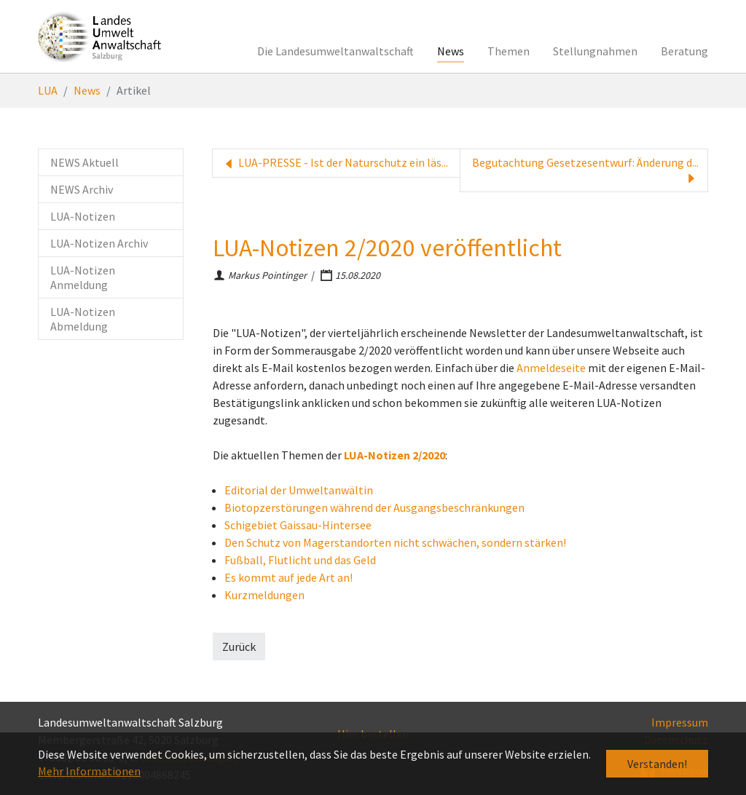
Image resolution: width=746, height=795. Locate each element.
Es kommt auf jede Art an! (288, 577)
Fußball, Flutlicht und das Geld (300, 560)
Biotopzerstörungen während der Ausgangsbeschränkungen (374, 507)
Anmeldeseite (551, 367)
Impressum (679, 722)
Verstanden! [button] (657, 763)
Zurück (239, 646)
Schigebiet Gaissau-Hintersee (298, 525)
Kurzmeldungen (264, 595)
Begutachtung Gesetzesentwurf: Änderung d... (585, 170)
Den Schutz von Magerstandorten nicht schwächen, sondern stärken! (395, 542)
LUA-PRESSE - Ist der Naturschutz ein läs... (334, 163)
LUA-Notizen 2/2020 (394, 455)
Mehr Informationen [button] (89, 771)
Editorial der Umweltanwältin (298, 490)
